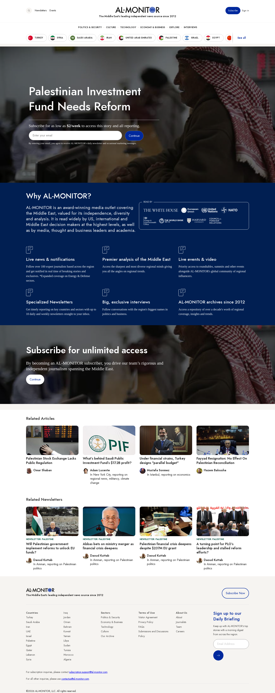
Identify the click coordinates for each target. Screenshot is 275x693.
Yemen (67, 636)
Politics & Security (90, 27)
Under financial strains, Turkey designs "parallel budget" (162, 460)
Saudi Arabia (33, 622)
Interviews (190, 27)
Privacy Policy (145, 622)
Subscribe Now (235, 593)
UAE (28, 631)
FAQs (141, 627)
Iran (28, 627)
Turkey (29, 617)
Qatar (29, 650)
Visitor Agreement (147, 617)
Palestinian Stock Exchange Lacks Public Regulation (51, 460)
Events (53, 11)
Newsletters (41, 11)
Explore (174, 27)
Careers (180, 631)
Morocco (68, 655)
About (179, 617)
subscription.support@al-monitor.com (88, 672)
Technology (128, 27)
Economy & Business (152, 27)
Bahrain (68, 627)
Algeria (67, 659)
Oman (67, 622)
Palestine (30, 640)
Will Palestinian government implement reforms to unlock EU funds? (50, 548)
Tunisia (67, 650)
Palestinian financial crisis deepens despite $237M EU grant (165, 546)
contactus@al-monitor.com (75, 679)
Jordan (67, 617)
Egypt (29, 645)
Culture (111, 27)
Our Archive (107, 636)
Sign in (245, 10)
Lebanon (30, 655)
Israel (29, 636)
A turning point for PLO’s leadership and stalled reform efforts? (219, 548)
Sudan (67, 645)
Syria (28, 659)
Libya (66, 640)
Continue (35, 379)
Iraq (66, 613)
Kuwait (67, 631)
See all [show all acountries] (241, 38)
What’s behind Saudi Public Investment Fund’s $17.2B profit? (107, 460)
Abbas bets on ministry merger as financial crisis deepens (108, 546)
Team (179, 627)
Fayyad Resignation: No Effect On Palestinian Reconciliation (222, 460)
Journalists (181, 622)
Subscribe (233, 10)
